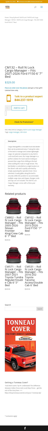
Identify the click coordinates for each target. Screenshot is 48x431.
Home (7, 17)
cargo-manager (14, 132)
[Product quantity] (8, 108)
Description (12, 141)
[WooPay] (6, 113)
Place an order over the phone (16, 88)
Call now (24, 98)
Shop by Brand (14, 17)
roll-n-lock (23, 132)
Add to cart (19, 107)
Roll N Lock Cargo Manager (32, 130)
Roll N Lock (23, 17)
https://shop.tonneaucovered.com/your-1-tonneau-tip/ (23, 393)
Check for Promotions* (24, 122)
